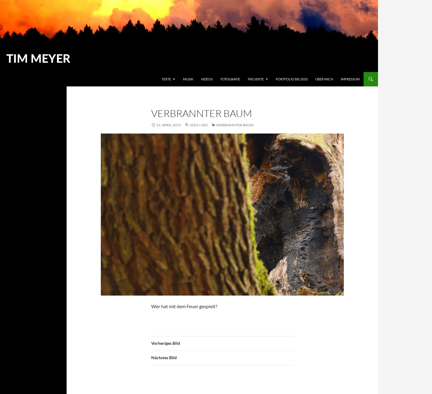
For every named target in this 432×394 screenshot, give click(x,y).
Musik (188, 79)
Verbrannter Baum (235, 125)
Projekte (256, 79)
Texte (166, 79)
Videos (207, 79)
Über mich (324, 79)
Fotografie (230, 79)
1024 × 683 (199, 125)
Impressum (350, 79)
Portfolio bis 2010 (292, 79)
